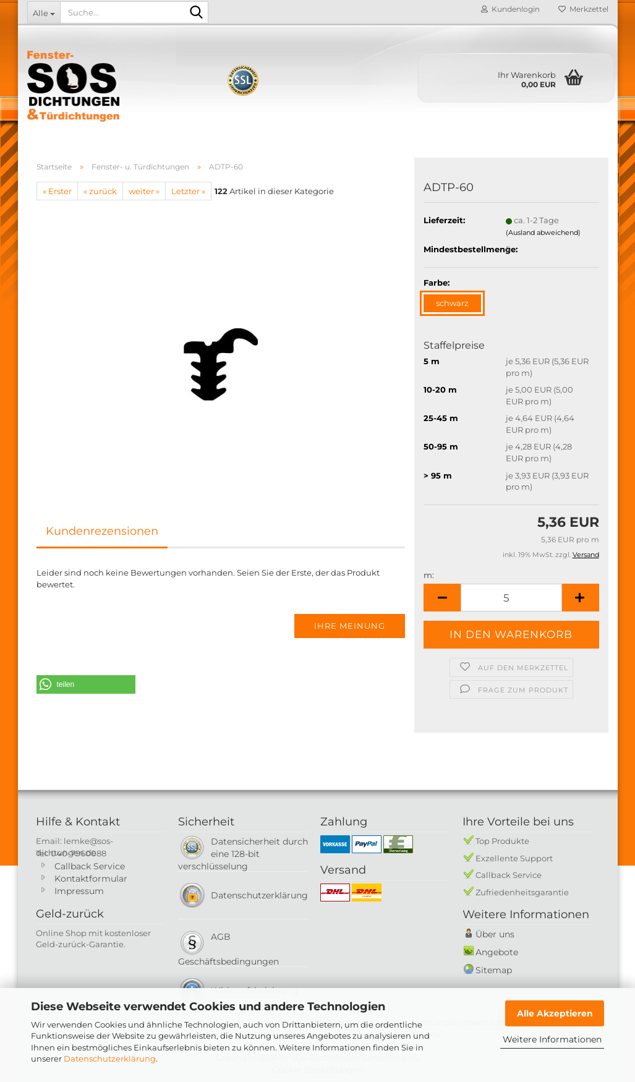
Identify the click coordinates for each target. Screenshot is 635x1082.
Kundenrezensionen (102, 531)
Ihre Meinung (349, 626)
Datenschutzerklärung (110, 1058)
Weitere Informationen (552, 1039)
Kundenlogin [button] (510, 9)
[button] (442, 597)
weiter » (144, 191)
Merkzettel (583, 9)
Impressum (79, 891)
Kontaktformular (90, 878)
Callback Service (89, 866)
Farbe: (437, 283)
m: (429, 575)
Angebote (496, 952)
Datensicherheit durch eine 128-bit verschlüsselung (243, 854)
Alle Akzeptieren (555, 1013)
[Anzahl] (511, 597)
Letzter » (188, 191)
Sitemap (493, 970)
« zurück (100, 191)
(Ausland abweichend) (543, 232)
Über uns (494, 934)
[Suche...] (43, 12)
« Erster (57, 191)
